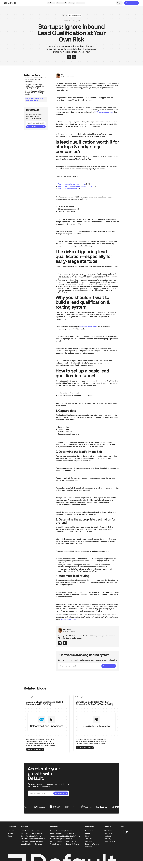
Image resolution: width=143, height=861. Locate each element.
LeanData (108, 833)
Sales (10, 836)
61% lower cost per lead (104, 112)
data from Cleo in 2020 (88, 326)
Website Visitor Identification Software (65, 836)
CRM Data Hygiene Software (61, 839)
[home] (10, 3)
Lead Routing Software (30, 831)
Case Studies (90, 831)
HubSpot (107, 836)
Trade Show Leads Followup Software (64, 844)
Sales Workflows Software (31, 836)
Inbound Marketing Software (61, 831)
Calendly (107, 839)
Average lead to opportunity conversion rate (75, 186)
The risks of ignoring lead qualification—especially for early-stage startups (34, 86)
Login (119, 3)
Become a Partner (92, 844)
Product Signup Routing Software (63, 841)
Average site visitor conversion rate (71, 184)
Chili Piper (108, 831)
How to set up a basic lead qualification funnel (34, 99)
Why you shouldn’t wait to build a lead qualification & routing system (35, 92)
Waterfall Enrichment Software (33, 839)
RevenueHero (109, 841)
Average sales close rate (67, 189)
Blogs (63, 15)
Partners (88, 841)
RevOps (11, 831)
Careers (88, 846)
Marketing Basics (75, 15)
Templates (89, 839)
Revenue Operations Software (62, 833)
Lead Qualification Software (32, 841)
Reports (88, 833)
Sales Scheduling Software (31, 833)
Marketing (12, 833)
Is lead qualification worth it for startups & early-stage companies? (35, 79)
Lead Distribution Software (31, 844)
